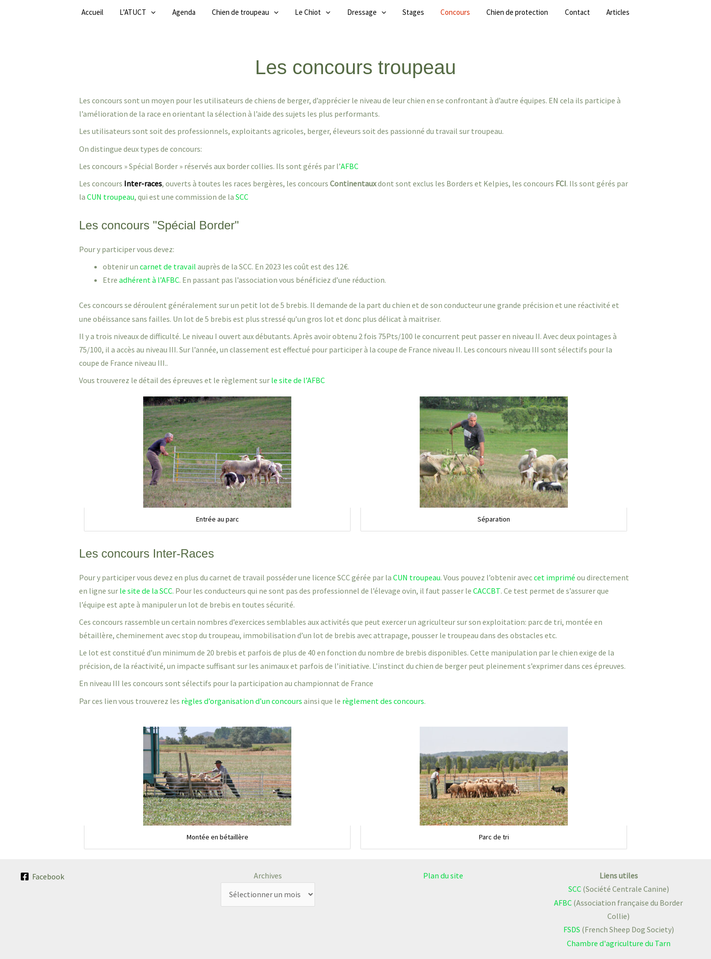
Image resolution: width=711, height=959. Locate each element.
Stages (407, 12)
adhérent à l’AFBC (149, 280)
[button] (177, 12)
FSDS (571, 929)
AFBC (349, 166)
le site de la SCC (145, 590)
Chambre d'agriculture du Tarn (618, 942)
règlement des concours (382, 700)
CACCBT (486, 590)
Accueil (125, 12)
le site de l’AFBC (297, 380)
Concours (442, 12)
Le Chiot (319, 12)
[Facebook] (42, 876)
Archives (268, 875)
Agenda (203, 12)
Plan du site (443, 875)
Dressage (366, 12)
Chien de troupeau (258, 12)
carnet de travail (167, 266)
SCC (242, 197)
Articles (585, 12)
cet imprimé (554, 577)
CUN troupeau (110, 197)
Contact (551, 12)
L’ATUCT (164, 12)
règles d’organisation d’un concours (241, 700)
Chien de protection (498, 12)
